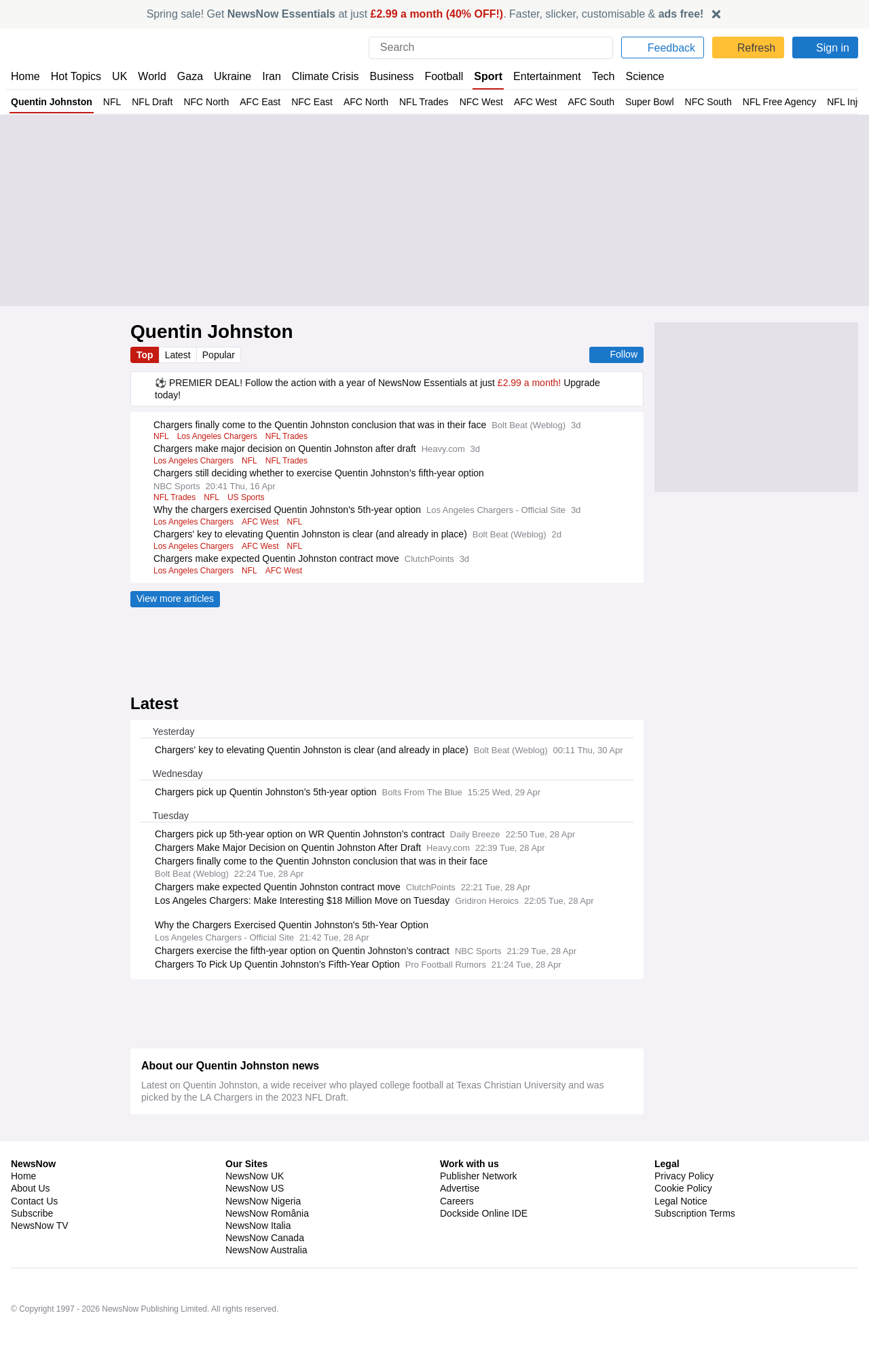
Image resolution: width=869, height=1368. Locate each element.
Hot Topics (76, 76)
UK (119, 76)
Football (437, 76)
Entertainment (539, 76)
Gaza (188, 76)
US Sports (243, 510)
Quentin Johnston (50, 101)
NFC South (685, 101)
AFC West (515, 101)
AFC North (352, 101)
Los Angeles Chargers (217, 449)
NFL (109, 101)
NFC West (463, 101)
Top (145, 354)
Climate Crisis (318, 76)
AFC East (251, 101)
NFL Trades (408, 101)
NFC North (200, 101)
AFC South (570, 101)
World (151, 76)
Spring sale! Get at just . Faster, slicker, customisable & (425, 13)
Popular (221, 354)
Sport (482, 76)
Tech (594, 76)
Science (635, 76)
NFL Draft (148, 101)
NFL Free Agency (754, 101)
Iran (265, 76)
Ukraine (228, 76)
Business (385, 76)
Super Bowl (628, 101)
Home (25, 76)
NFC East (301, 101)
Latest (179, 354)
